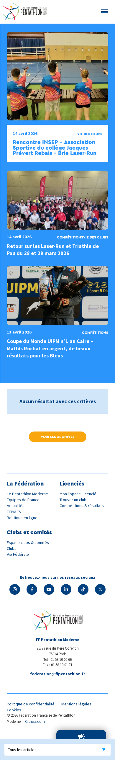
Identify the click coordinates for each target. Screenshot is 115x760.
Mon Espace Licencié (78, 493)
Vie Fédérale (18, 554)
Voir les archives (58, 436)
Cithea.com (35, 721)
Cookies (14, 709)
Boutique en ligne (22, 517)
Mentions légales (76, 704)
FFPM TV (14, 511)
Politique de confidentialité (31, 704)
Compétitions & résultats (82, 505)
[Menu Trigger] (104, 11)
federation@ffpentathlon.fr (57, 673)
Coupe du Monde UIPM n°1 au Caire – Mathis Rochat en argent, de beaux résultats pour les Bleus (50, 348)
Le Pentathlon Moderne (27, 493)
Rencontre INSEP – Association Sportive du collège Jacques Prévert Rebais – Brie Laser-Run (54, 147)
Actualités (15, 505)
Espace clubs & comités (28, 542)
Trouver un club (73, 499)
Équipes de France (23, 499)
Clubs (12, 548)
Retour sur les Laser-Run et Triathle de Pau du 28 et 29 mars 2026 (53, 249)
